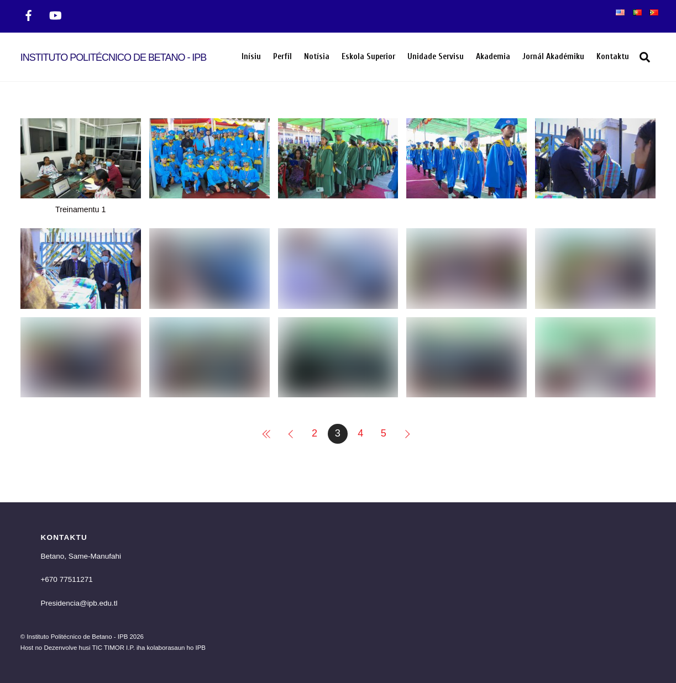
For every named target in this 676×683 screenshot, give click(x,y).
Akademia (493, 56)
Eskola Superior (368, 56)
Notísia (316, 56)
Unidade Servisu (435, 56)
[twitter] (55, 14)
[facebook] (29, 14)
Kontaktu (612, 56)
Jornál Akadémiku (553, 56)
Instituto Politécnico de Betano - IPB (77, 636)
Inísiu (251, 56)
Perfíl (282, 56)
